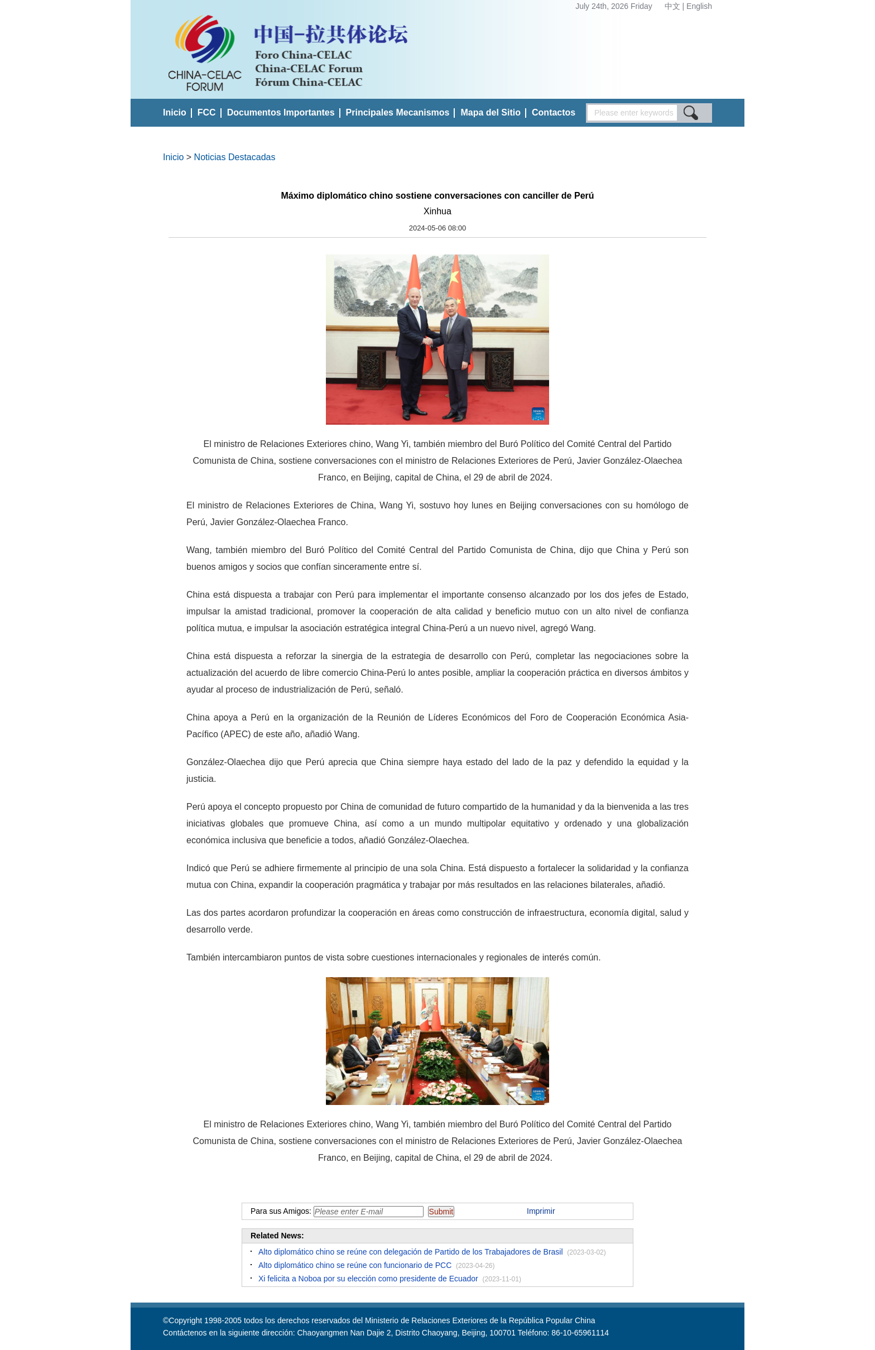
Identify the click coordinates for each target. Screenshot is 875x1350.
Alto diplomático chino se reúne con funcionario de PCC (354, 1265)
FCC (207, 112)
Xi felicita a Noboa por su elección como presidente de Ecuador (368, 1278)
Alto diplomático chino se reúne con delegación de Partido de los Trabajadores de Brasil (410, 1251)
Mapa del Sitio (490, 112)
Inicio (174, 112)
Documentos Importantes (281, 112)
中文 (673, 6)
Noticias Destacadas (235, 157)
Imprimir (541, 1211)
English (699, 6)
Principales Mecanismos (398, 112)
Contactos (553, 112)
